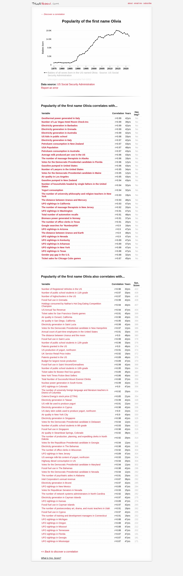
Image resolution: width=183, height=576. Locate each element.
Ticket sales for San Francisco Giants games (63, 313)
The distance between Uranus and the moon (63, 335)
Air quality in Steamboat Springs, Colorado (62, 433)
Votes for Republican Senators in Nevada (62, 490)
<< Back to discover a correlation (59, 551)
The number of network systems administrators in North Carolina (73, 494)
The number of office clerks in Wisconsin (61, 450)
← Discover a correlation (53, 14)
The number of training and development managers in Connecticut (74, 515)
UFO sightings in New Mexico (56, 486)
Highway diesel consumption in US (59, 461)
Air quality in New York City (55, 414)
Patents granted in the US (54, 346)
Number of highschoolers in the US (59, 296)
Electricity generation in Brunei (56, 483)
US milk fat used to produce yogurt (59, 403)
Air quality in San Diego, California (58, 321)
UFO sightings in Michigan (54, 519)
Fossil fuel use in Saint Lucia (56, 339)
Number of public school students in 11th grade (65, 292)
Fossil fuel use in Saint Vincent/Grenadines (63, 364)
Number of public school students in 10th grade (65, 368)
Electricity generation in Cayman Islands (61, 497)
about (130, 3)
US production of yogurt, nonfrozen (59, 350)
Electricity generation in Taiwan (57, 400)
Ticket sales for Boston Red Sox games (61, 372)
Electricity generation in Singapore (58, 418)
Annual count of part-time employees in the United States (70, 331)
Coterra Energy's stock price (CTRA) (59, 396)
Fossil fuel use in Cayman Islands (58, 504)
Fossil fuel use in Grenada (54, 300)
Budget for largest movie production (59, 361)
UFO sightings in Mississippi (55, 541)
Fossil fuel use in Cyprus (54, 512)
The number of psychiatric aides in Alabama (63, 475)
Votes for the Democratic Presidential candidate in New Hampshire (74, 328)
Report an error (49, 88)
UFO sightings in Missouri (54, 526)
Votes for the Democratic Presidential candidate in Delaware (71, 422)
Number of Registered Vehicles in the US (62, 289)
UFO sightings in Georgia (54, 537)
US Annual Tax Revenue (54, 310)
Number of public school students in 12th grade (65, 342)
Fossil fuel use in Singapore (55, 429)
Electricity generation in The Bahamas (60, 446)
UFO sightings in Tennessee (55, 530)
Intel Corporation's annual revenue (58, 479)
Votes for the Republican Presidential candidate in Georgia (70, 442)
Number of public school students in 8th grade (64, 425)
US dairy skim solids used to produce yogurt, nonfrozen (69, 411)
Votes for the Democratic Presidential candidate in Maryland (71, 464)
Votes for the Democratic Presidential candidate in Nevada (70, 472)
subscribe (147, 3)
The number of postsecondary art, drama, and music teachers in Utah (76, 508)
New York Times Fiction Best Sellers (59, 375)
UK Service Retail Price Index (56, 353)
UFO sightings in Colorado (54, 386)
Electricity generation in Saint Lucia (59, 324)
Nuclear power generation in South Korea (62, 383)
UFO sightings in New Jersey (56, 453)
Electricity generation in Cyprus (57, 407)
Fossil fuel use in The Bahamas (57, 468)
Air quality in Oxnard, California (57, 317)
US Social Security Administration (76, 84)
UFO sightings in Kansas (54, 501)
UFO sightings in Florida (53, 534)
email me (138, 3)
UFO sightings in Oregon (54, 523)
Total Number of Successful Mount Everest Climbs (66, 379)
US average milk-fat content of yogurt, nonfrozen (65, 457)
